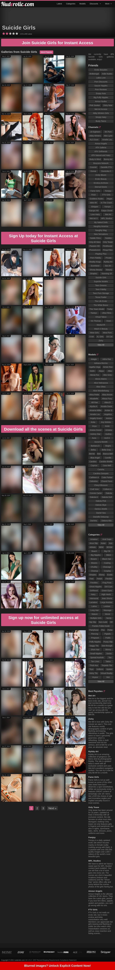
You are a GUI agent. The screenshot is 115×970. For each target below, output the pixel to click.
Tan (110, 657)
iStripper (94, 207)
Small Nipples (96, 653)
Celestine (94, 481)
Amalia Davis (106, 406)
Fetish (99, 579)
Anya (94, 426)
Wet (108, 677)
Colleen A (107, 489)
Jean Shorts (107, 598)
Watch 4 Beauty (101, 329)
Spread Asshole (97, 657)
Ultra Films (106, 313)
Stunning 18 (106, 273)
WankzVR (101, 325)
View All (101, 345)
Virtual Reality (106, 673)
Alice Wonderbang (101, 391)
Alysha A (93, 406)
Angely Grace (96, 418)
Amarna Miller (95, 410)
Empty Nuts (101, 93)
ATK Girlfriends (100, 151)
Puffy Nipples (95, 642)
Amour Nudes (101, 101)
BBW (101, 547)
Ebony (101, 575)
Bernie (92, 454)
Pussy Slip (108, 642)
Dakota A (94, 497)
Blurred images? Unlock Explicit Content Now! (57, 966)
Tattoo (108, 661)
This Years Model (96, 309)
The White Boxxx (101, 305)
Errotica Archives (101, 183)
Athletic (93, 547)
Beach (94, 551)
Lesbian (107, 606)
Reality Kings (95, 262)
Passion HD (95, 246)
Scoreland (95, 266)
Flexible (109, 579)
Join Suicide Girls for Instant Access (57, 43)
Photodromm (94, 250)
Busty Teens (101, 121)
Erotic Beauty (101, 179)
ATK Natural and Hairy (100, 155)
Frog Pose (107, 583)
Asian (103, 543)
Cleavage (107, 567)
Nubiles (108, 238)
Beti (98, 454)
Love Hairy (95, 214)
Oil (111, 622)
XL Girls (100, 337)
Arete (107, 426)
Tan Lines (95, 661)
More (108, 4)
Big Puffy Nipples (101, 97)
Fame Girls (95, 191)
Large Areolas (106, 602)
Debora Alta (106, 521)
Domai (93, 171)
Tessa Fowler (101, 297)
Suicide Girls (19, 28)
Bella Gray (106, 450)
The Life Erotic (101, 301)
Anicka (109, 418)
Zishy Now (107, 105)
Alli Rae (94, 402)
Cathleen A (94, 477)
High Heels (106, 594)
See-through (107, 646)
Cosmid (93, 167)
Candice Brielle (105, 461)
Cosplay (107, 571)
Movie (107, 614)
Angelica (108, 414)
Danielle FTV (106, 167)
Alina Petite (94, 395)
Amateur (94, 539)
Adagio (94, 359)
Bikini (108, 555)
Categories (70, 4)
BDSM (109, 547)
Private (109, 258)
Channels (94, 127)
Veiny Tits (93, 673)
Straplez (93, 273)
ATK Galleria (101, 147)
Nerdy (108, 618)
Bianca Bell (108, 454)
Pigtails (107, 634)
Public (108, 638)
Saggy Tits (94, 646)
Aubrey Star (95, 434)
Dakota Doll (107, 497)
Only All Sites (94, 242)
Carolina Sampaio (100, 473)
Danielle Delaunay (101, 517)
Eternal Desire (101, 187)
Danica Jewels (101, 509)
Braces (94, 563)
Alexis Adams (101, 379)
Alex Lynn (108, 136)
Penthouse (107, 246)
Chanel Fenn (106, 481)
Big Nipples (96, 555)
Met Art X (94, 218)
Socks (109, 653)
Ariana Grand (95, 430)
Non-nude (103, 622)
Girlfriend (94, 590)
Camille (108, 458)
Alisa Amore (107, 395)
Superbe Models (101, 281)
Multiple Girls (95, 618)
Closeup (94, 571)
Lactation (93, 602)
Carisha (101, 469)
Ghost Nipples (96, 587)
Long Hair (94, 610)
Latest (59, 4)
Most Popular (46, 52)
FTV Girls (106, 195)
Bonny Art (108, 159)
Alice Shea (100, 387)
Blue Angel (95, 458)
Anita (93, 422)
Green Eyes (107, 590)
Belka (93, 450)
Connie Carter (96, 493)
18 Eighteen (95, 132)
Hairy (93, 594)
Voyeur (95, 677)
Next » (52, 808)
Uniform (100, 669)
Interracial (94, 598)
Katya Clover (106, 210)
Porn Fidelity (95, 258)
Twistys (93, 313)
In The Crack (106, 203)
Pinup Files (107, 250)
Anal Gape (106, 539)
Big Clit (107, 551)
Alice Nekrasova (101, 383)
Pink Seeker (95, 105)
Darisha (93, 521)
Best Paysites (96, 691)
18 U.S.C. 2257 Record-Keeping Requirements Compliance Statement (51, 960)
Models (82, 4)
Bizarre (94, 559)
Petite (109, 630)
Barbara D (95, 446)
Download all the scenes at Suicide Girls (43, 429)
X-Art (91, 337)
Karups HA (94, 210)
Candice (92, 461)
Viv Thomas (96, 321)
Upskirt (109, 669)
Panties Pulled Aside (101, 626)
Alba (110, 371)
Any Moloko (106, 422)
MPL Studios (106, 218)
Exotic (109, 575)
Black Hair (106, 559)
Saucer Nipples (100, 86)
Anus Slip (94, 543)
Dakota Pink (101, 501)
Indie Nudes (107, 74)
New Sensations (101, 234)
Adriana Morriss (101, 363)
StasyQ (109, 270)
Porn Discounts (100, 82)
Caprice (94, 465)
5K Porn (108, 132)
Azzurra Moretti (100, 442)
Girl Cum (108, 587)
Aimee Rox (107, 367)
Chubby (94, 567)
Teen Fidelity (101, 289)
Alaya (101, 371)
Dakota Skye (100, 505)
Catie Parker (107, 477)
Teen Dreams (101, 285)
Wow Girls (94, 333)
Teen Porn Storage (101, 293)
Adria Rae (106, 359)
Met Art (108, 214)
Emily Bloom (101, 175)
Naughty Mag (101, 230)
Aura (94, 438)
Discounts (95, 4)
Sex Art (108, 266)
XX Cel (109, 337)
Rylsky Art (108, 262)
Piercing (94, 634)
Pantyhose (93, 630)
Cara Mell (107, 465)
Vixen (108, 321)
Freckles (94, 583)
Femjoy (108, 191)
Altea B (107, 402)
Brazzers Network (100, 163)
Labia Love (101, 78)
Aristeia (108, 430)
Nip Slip (92, 622)
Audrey (108, 434)
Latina (94, 606)
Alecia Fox (94, 375)
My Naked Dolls (101, 222)
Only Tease (108, 242)
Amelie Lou (107, 139)
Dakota (109, 493)
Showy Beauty (96, 270)
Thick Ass (94, 665)
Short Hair (95, 649)
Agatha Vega (94, 367)
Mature (95, 614)
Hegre (109, 199)
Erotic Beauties (100, 70)
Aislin (92, 371)
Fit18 (93, 195)
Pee (103, 630)
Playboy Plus (100, 254)
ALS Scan (94, 139)
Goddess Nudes (96, 199)
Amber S (108, 410)
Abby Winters (95, 136)
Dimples (92, 575)
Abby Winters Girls (101, 113)
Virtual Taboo (100, 317)
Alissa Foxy (107, 398)
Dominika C (106, 171)
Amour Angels (101, 143)
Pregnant (95, 638)
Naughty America (101, 226)
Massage (107, 610)
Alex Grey (107, 375)
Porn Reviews (101, 89)
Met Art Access (101, 109)
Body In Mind (95, 159)
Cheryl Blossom (101, 485)
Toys (92, 669)
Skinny (108, 649)
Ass (110, 543)
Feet (92, 579)
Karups (108, 207)
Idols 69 (93, 203)
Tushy (109, 309)
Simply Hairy (101, 117)
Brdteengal (94, 74)
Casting (107, 563)
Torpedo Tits (107, 665)
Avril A (107, 438)
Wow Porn (107, 333)
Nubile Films (95, 238)
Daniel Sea (101, 513)
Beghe (108, 446)
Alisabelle (94, 398)
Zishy (101, 340)
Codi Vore (94, 489)
